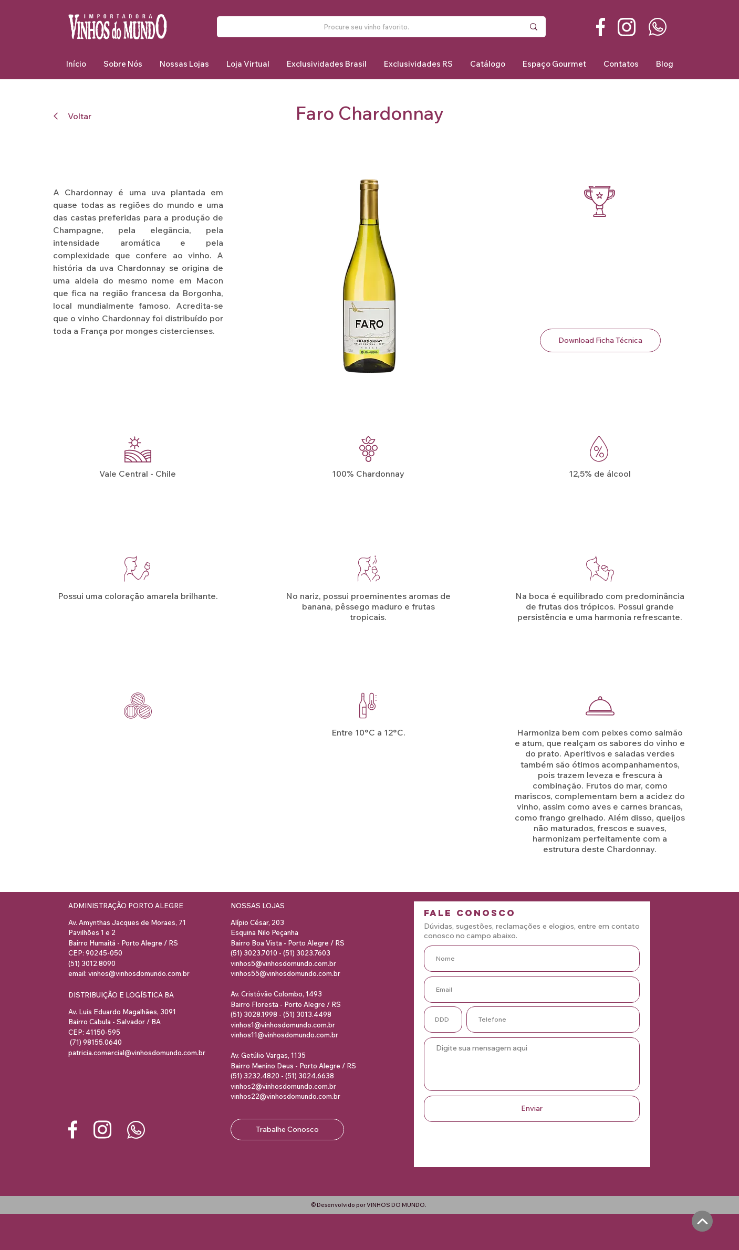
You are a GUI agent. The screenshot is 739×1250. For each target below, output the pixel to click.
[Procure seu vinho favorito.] (366, 26)
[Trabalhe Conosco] (287, 1129)
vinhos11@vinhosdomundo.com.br (284, 1035)
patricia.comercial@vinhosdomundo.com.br (136, 1052)
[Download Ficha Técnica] (600, 340)
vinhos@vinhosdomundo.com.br (139, 973)
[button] (326, 64)
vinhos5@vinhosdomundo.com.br (283, 963)
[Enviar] (532, 1109)
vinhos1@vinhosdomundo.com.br (283, 1025)
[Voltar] (77, 115)
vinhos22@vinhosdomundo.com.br (285, 1096)
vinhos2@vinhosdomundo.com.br (283, 1086)
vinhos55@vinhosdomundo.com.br (285, 973)
